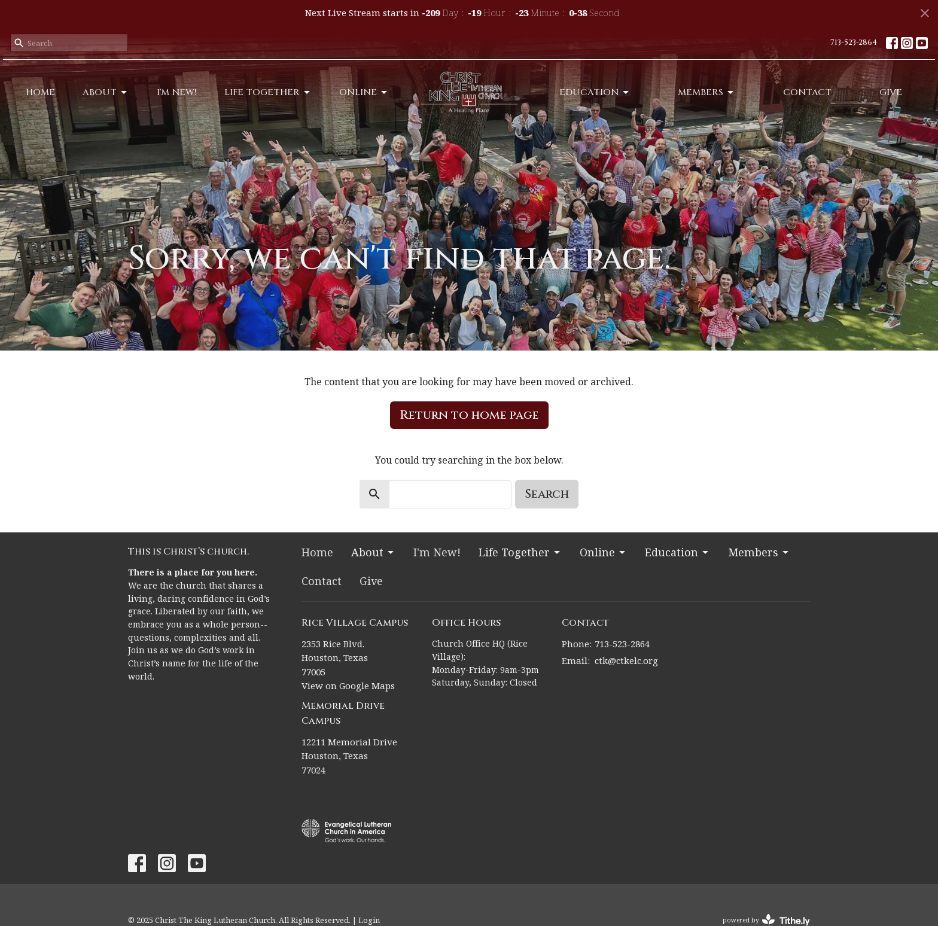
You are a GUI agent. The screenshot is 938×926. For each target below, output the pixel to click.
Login (369, 920)
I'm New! (177, 92)
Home (40, 92)
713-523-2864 (853, 42)
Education (595, 92)
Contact (807, 92)
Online (364, 92)
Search (547, 494)
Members (706, 92)
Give (890, 92)
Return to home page (469, 415)
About (106, 92)
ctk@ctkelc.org (626, 660)
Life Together (268, 92)
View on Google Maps (348, 686)
